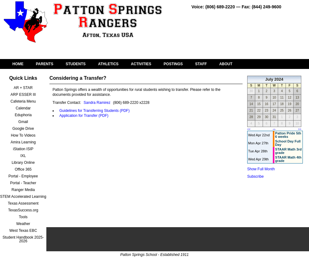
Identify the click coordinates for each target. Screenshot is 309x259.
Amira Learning (23, 142)
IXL (23, 156)
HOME (17, 64)
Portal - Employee (23, 176)
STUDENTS (76, 64)
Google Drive (23, 128)
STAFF (201, 64)
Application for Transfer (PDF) (83, 115)
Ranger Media (23, 190)
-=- (274, 129)
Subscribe (255, 176)
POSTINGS (173, 64)
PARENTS (44, 64)
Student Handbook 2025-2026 (23, 239)
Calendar (23, 108)
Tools (23, 217)
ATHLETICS (108, 64)
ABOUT (225, 64)
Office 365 (23, 169)
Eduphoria (23, 115)
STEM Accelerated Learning (23, 196)
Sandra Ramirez (97, 102)
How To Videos (23, 135)
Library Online (23, 162)
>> (299, 129)
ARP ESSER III (23, 94)
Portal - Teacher (23, 183)
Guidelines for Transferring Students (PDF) (94, 110)
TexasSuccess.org (23, 210)
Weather (23, 224)
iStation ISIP (23, 149)
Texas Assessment (23, 203)
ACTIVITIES (141, 64)
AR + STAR (23, 88)
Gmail (23, 122)
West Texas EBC (23, 230)
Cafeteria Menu (23, 101)
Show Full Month (261, 169)
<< (249, 129)
